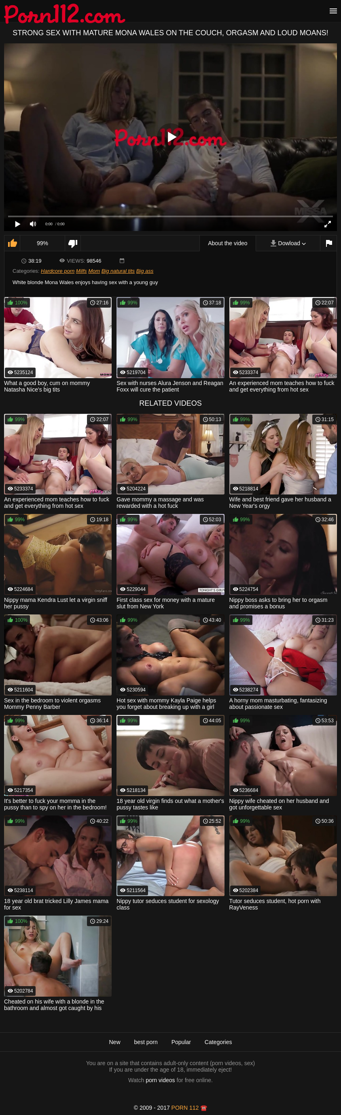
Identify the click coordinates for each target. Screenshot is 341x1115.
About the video (227, 243)
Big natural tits (118, 271)
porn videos (160, 1080)
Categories (218, 1042)
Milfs (81, 271)
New (114, 1042)
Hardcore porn (57, 271)
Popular (181, 1042)
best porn (145, 1042)
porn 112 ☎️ (190, 1107)
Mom (94, 271)
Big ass (145, 271)
